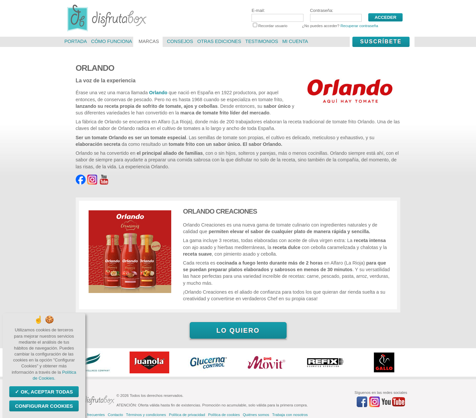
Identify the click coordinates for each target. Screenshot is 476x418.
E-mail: (277, 15)
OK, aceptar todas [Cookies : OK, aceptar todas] (46, 392)
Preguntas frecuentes (87, 415)
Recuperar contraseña (359, 26)
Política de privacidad (187, 415)
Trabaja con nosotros (290, 415)
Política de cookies (224, 415)
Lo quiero (237, 330)
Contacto (115, 415)
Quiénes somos (256, 415)
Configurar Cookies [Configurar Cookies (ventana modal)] (44, 406)
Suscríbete (381, 41)
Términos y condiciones (146, 415)
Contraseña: (336, 15)
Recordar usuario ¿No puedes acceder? (315, 26)
